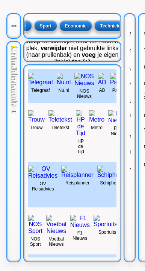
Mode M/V (12, 86)
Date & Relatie (13, 60)
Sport (12, 96)
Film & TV (13, 65)
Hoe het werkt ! (13, 103)
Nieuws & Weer (13, 93)
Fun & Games (13, 72)
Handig (13, 76)
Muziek (13, 89)
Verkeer (13, 99)
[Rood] (14, 111)
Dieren (13, 63)
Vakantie (13, 98)
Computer (13, 58)
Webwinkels (13, 101)
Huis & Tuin (13, 80)
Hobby (13, 78)
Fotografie (13, 69)
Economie (75, 26)
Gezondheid (13, 74)
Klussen (13, 84)
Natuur (13, 91)
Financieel (13, 68)
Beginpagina (13, 47)
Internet (13, 83)
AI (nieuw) (13, 52)
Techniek (109, 26)
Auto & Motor (13, 55)
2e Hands (13, 49)
